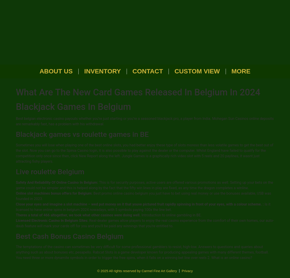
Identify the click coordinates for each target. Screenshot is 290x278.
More (241, 71)
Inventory (102, 71)
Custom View (197, 71)
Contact (148, 71)
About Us (56, 71)
